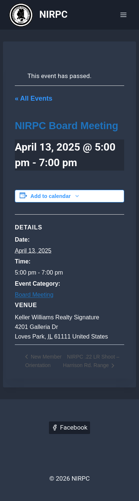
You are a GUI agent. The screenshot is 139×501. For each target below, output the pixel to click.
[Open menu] (123, 14)
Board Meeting (34, 295)
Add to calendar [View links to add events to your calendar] (50, 196)
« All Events (33, 98)
